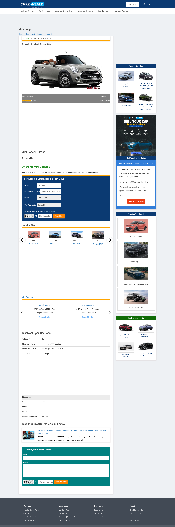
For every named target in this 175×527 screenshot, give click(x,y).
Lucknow (67, 520)
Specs (33, 38)
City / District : (30, 205)
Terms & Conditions (49, 211)
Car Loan (26, 513)
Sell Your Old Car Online (136, 158)
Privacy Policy (138, 520)
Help (131, 510)
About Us (133, 513)
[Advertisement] (87, 20)
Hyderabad (71, 517)
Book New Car (99, 510)
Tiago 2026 (33, 243)
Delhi (60, 520)
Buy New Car (103, 11)
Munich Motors (44, 305)
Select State (132, 4)
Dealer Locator (99, 517)
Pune (67, 510)
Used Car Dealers (85, 11)
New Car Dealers (121, 11)
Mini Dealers (27, 297)
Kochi (68, 513)
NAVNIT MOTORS (87, 305)
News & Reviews (44, 38)
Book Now (59, 216)
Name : (27, 185)
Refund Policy (139, 510)
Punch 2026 (55, 244)
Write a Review (105, 101)
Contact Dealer (44, 317)
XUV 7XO (77, 243)
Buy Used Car (44, 11)
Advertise (133, 517)
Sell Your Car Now (136, 201)
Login (147, 4)
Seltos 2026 (98, 244)
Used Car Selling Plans (31, 510)
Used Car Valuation (29, 520)
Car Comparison (99, 513)
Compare (103, 97)
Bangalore (62, 517)
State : (27, 197)
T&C (131, 520)
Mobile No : (28, 191)
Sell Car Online (27, 11)
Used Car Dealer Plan (64, 11)
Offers (25, 38)
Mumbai (61, 510)
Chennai (61, 513)
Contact (139, 513)
